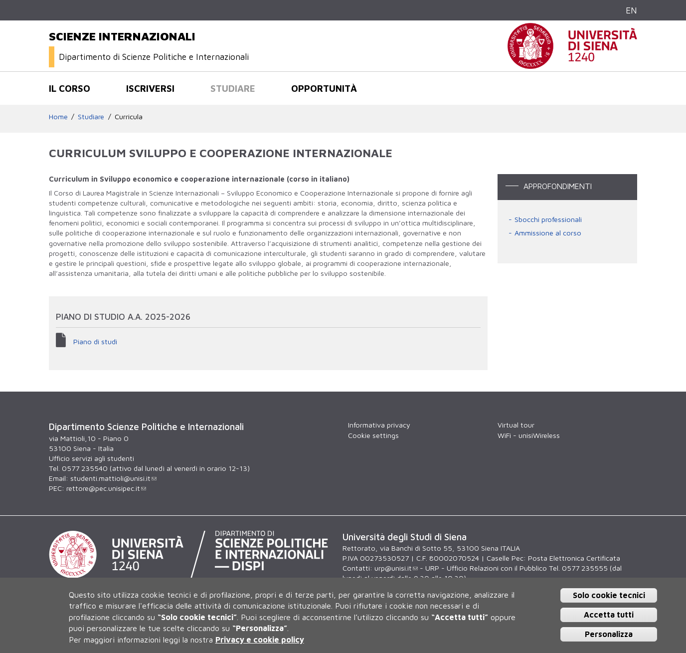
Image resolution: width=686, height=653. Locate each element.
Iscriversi (150, 88)
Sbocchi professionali (548, 219)
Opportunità (324, 88)
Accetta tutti (609, 614)
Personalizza (609, 634)
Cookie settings (373, 435)
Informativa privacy (379, 425)
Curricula (129, 116)
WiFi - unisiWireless (529, 435)
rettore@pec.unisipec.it (106, 488)
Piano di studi (95, 341)
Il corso (69, 88)
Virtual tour (516, 425)
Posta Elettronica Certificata (574, 558)
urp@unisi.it (396, 568)
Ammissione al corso (547, 232)
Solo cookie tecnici (609, 595)
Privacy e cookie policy (259, 639)
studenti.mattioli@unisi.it (113, 478)
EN (631, 10)
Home (58, 116)
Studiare (232, 88)
